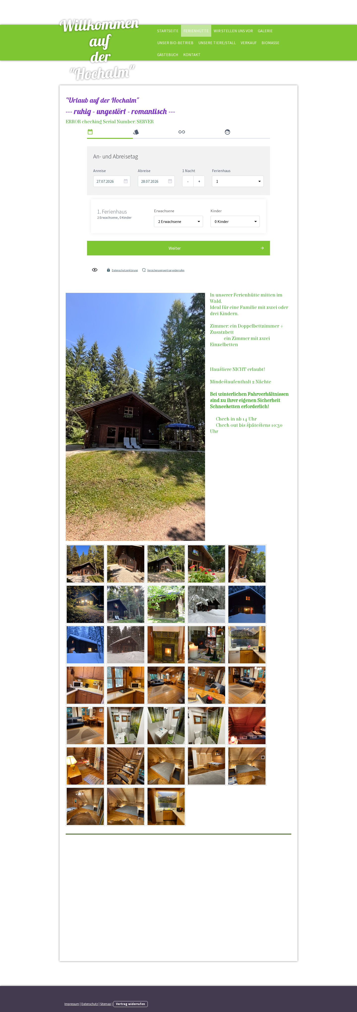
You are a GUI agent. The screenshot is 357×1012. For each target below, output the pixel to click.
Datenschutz (89, 1004)
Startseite (167, 30)
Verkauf (249, 42)
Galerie (265, 30)
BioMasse (270, 42)
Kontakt (192, 54)
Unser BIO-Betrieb (175, 42)
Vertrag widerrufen (130, 1004)
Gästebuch (167, 54)
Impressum (71, 1004)
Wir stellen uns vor (233, 30)
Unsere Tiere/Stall (217, 42)
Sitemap (105, 1004)
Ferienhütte (196, 30)
